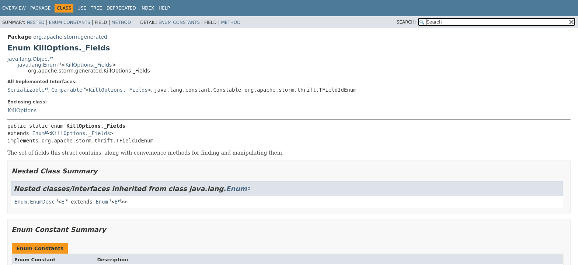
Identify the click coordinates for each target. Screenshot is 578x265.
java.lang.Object (28, 59)
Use (81, 8)
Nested (35, 22)
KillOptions (21, 110)
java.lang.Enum (38, 65)
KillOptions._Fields (88, 65)
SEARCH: (406, 22)
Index (147, 8)
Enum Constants (69, 22)
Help (164, 8)
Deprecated (121, 8)
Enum (38, 133)
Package (40, 8)
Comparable (66, 90)
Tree (96, 8)
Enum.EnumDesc (34, 202)
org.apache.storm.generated (70, 37)
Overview (14, 8)
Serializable (26, 90)
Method (121, 22)
